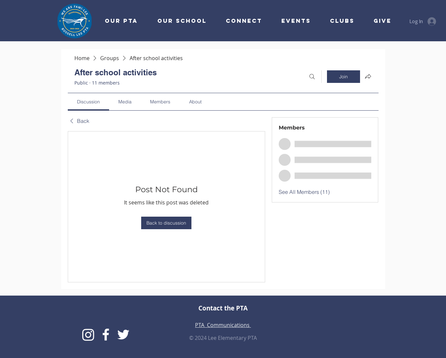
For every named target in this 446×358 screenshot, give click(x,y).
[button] (239, 21)
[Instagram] (88, 334)
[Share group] (368, 76)
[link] (88, 102)
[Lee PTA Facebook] (106, 334)
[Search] (312, 76)
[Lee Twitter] (123, 334)
